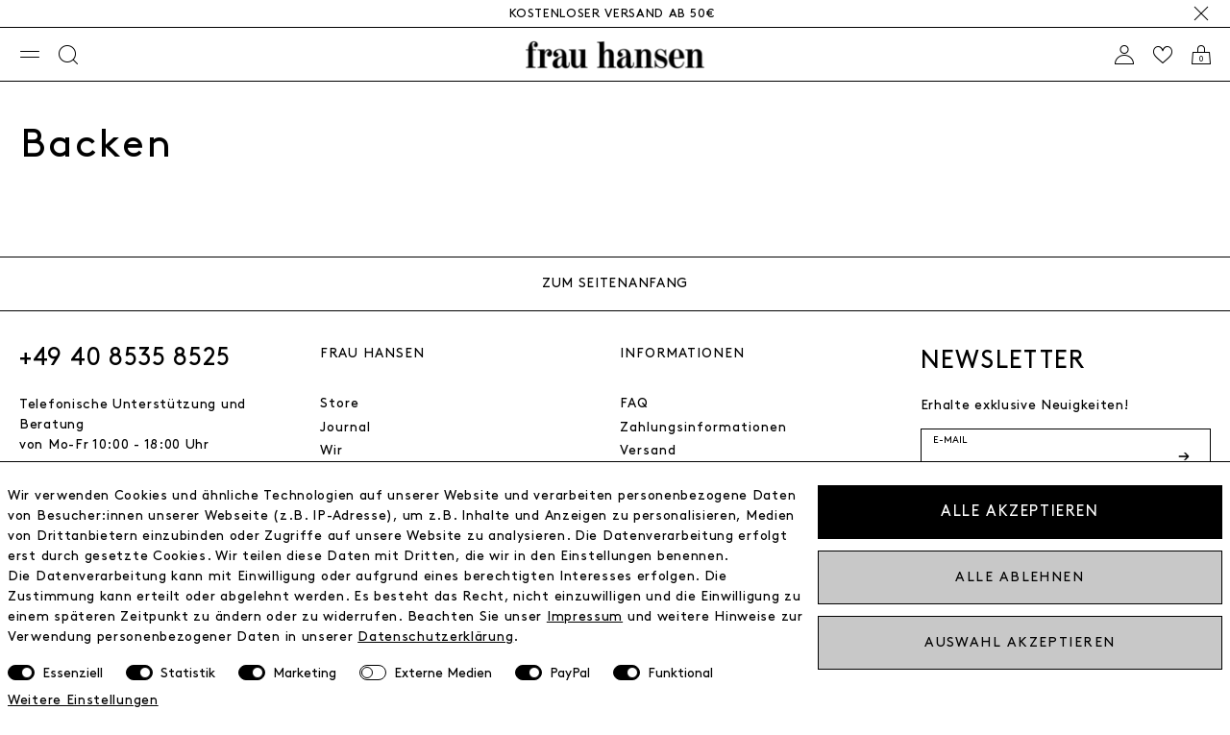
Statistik (187, 673)
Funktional (680, 673)
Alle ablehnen (1019, 577)
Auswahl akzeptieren (1019, 642)
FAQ (634, 403)
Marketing (304, 673)
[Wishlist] (1163, 55)
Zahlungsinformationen (703, 427)
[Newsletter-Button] (1186, 456)
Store (339, 403)
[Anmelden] (1124, 55)
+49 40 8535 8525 (125, 357)
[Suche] (68, 55)
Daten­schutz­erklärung (435, 636)
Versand (648, 450)
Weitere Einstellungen (83, 700)
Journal (345, 427)
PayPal (570, 673)
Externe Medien (443, 673)
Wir (331, 450)
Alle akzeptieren (1020, 511)
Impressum (585, 616)
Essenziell (72, 673)
